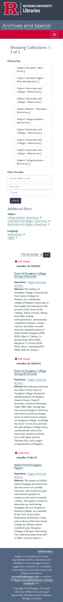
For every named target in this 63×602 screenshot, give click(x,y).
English (11, 237)
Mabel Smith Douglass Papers (28, 466)
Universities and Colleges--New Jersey (28, 221)
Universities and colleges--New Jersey (27, 224)
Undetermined (15, 234)
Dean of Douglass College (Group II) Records (30, 372)
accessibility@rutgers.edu (25, 576)
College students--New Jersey (23, 217)
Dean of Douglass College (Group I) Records (30, 275)
